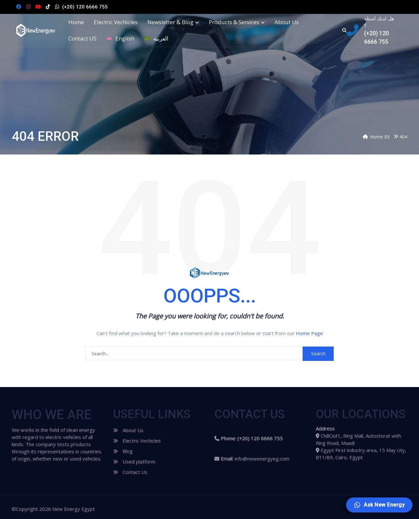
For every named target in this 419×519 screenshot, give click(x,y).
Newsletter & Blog (173, 22)
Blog (123, 451)
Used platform (134, 461)
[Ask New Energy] (379, 504)
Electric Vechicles (116, 22)
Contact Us (130, 472)
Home (76, 22)
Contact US (82, 38)
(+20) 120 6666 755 (85, 7)
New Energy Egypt (73, 509)
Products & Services (237, 22)
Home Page (309, 333)
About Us (287, 22)
